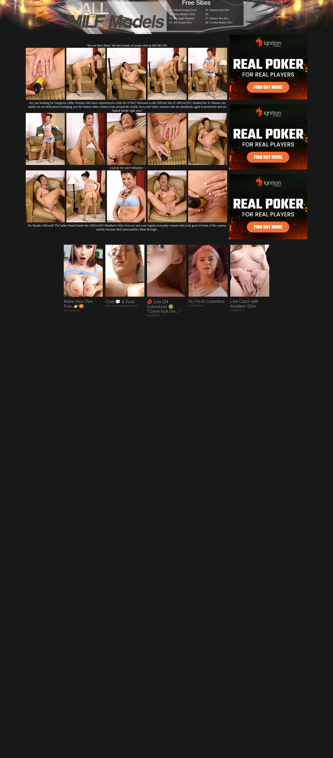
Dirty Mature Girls (184, 14)
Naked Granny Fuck (185, 9)
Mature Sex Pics (219, 18)
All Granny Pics (183, 22)
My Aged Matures (184, 18)
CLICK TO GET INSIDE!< (127, 168)
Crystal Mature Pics (221, 22)
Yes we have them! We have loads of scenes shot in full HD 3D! (127, 45)
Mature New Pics (220, 9)
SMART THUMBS (175, 622)
